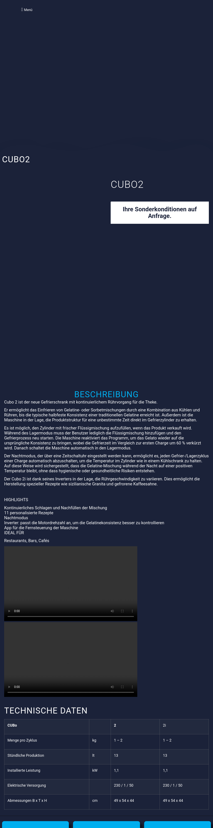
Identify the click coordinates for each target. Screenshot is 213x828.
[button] (26, 9)
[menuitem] (176, 14)
